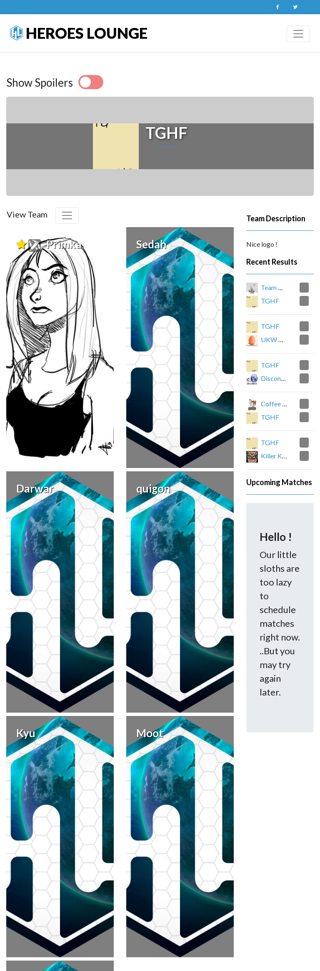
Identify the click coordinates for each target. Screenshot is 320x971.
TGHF (270, 301)
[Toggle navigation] (298, 33)
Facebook (277, 7)
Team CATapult (283, 287)
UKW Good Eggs (285, 339)
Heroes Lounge (79, 33)
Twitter (295, 7)
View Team (27, 214)
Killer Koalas (279, 456)
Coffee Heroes (282, 404)
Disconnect (277, 378)
